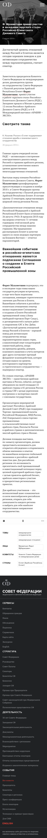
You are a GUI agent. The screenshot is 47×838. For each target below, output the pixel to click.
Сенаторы (7, 671)
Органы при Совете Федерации (17, 695)
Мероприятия (9, 746)
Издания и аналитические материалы (20, 765)
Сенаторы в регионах (12, 794)
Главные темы (9, 775)
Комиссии (7, 681)
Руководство (8, 661)
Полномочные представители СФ (18, 707)
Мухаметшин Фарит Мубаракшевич (26, 547)
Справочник (8, 632)
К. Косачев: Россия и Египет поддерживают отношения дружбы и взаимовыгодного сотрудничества (22, 138)
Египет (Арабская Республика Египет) (30, 564)
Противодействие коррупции (16, 751)
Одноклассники (23, 521)
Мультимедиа (9, 809)
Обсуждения (8, 623)
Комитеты (7, 790)
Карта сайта (8, 637)
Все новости (8, 19)
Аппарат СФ (8, 685)
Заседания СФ (9, 722)
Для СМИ (7, 818)
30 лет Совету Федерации (14, 717)
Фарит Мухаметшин (17, 93)
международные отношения (29, 540)
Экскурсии (7, 642)
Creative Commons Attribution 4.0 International (20, 834)
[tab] (23, 521)
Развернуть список (42, 521)
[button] (41, 5)
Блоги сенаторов (10, 804)
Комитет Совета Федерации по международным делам (30, 555)
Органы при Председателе (15, 690)
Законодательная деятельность (17, 727)
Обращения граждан (12, 613)
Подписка (7, 627)
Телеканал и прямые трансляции (18, 814)
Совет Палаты (9, 666)
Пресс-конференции (12, 799)
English (6, 646)
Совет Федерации (11, 657)
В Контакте (4, 521)
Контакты (7, 608)
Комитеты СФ (9, 676)
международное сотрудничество (25, 534)
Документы (8, 732)
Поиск (5, 618)
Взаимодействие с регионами (16, 741)
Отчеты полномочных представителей (21, 760)
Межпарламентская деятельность (18, 736)
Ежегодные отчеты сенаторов (16, 756)
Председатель (9, 785)
